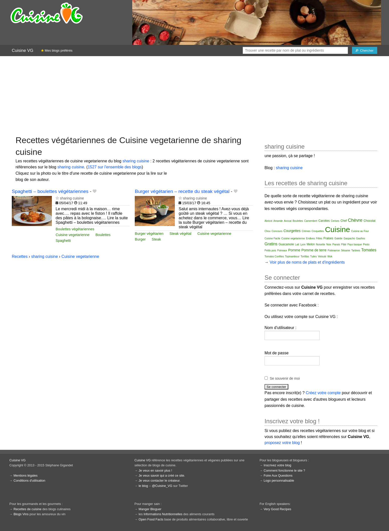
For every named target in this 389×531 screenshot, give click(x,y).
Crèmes (306, 231)
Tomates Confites (274, 256)
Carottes (324, 221)
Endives (310, 238)
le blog (143, 486)
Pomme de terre (313, 250)
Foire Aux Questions (278, 475)
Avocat (287, 221)
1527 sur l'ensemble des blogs (115, 167)
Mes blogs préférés (56, 50)
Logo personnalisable (279, 480)
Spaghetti (63, 241)
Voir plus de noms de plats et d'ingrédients (307, 262)
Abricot (268, 221)
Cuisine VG (22, 50)
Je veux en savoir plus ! (155, 470)
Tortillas (305, 256)
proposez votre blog (282, 443)
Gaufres (360, 238)
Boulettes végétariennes (75, 229)
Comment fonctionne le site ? (284, 470)
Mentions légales (26, 475)
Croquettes (318, 231)
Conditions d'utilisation (29, 480)
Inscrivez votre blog (277, 465)
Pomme (294, 250)
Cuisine (337, 229)
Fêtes (319, 238)
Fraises (328, 238)
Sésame (345, 250)
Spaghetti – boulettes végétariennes (50, 191)
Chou (268, 231)
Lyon (302, 244)
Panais (336, 244)
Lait (297, 244)
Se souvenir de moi (285, 378)
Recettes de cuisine (28, 509)
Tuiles (313, 256)
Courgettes (292, 231)
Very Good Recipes (277, 509)
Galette (338, 238)
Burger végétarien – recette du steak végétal (182, 191)
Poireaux (282, 250)
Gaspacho (349, 238)
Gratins (271, 244)
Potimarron (334, 250)
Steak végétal (180, 234)
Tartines (355, 250)
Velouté (322, 256)
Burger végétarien (149, 234)
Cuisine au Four (360, 231)
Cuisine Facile (272, 238)
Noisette (320, 244)
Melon (311, 244)
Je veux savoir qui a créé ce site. (162, 475)
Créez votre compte (323, 393)
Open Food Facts (151, 519)
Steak (156, 239)
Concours (277, 231)
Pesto (366, 244)
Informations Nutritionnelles (163, 514)
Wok (329, 256)
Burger (140, 239)
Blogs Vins (21, 514)
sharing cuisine (135, 161)
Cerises (335, 221)
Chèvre (355, 220)
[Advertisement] (194, 95)
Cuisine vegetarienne (72, 235)
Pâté (343, 244)
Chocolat (369, 221)
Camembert (310, 221)
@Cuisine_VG (162, 486)
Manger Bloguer (150, 509)
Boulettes (102, 235)
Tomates (368, 250)
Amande (278, 221)
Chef (343, 221)
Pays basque (354, 244)
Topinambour (292, 256)
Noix (328, 244)
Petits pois (270, 250)
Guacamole (286, 244)
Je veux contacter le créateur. (159, 480)
